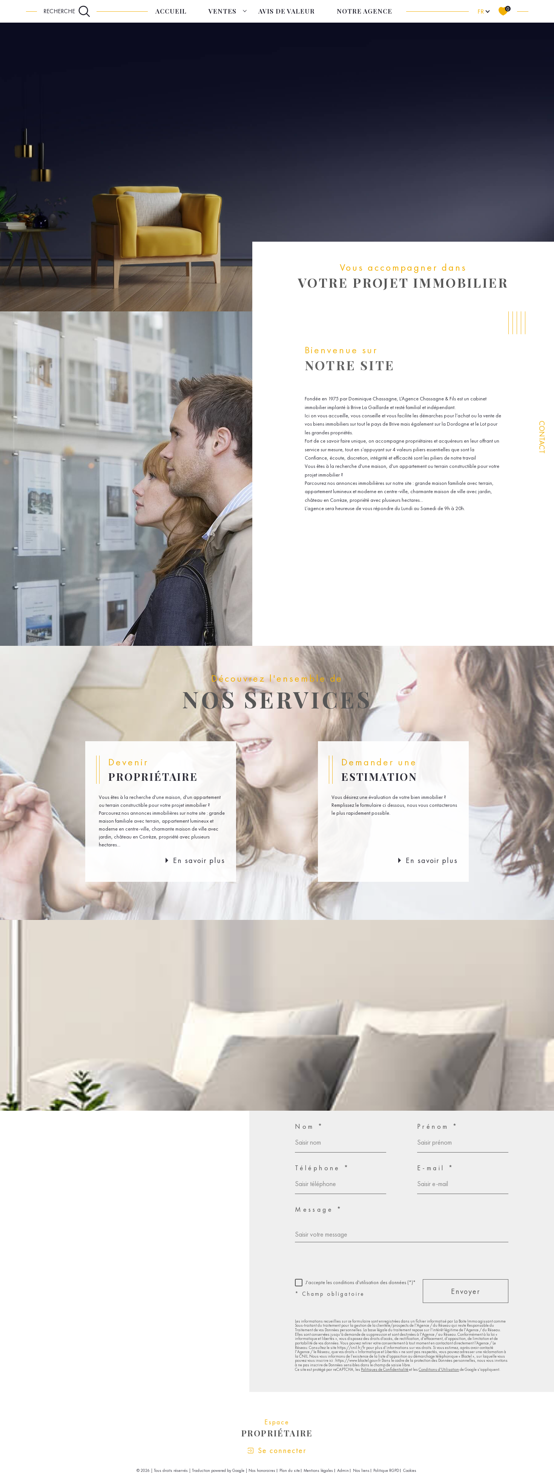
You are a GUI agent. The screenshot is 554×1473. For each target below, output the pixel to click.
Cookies (409, 1470)
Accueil (171, 11)
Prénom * (438, 1126)
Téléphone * (322, 1168)
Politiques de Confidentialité (384, 1369)
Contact (542, 437)
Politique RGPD (386, 1470)
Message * (319, 1209)
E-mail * (435, 1168)
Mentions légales (318, 1470)
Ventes (222, 11)
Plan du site (289, 1470)
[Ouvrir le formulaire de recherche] (67, 11)
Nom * (309, 1126)
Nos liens (361, 1470)
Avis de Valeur (286, 11)
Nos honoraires (262, 1470)
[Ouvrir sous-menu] (245, 11)
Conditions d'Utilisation (439, 1369)
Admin (343, 1470)
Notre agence (364, 11)
